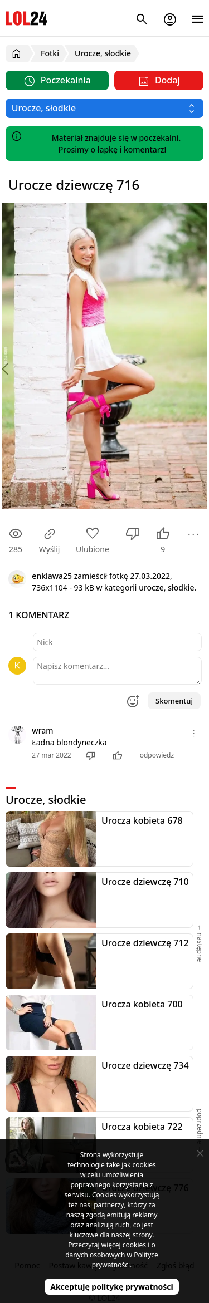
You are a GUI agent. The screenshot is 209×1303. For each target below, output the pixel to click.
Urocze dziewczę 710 (145, 882)
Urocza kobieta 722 (142, 1126)
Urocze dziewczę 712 (145, 943)
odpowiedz (157, 755)
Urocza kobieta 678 (142, 820)
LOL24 (26, 18)
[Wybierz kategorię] (104, 108)
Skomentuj (174, 701)
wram (42, 730)
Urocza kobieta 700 (142, 1004)
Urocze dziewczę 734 (145, 1065)
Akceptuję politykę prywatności (111, 1286)
